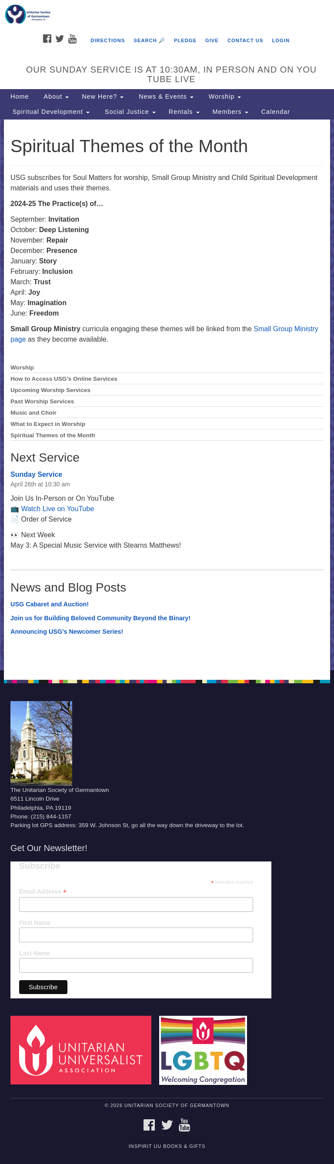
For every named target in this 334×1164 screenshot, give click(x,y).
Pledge (185, 40)
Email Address (43, 892)
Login (281, 40)
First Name (34, 922)
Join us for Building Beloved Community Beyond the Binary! (100, 618)
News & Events (165, 96)
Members (230, 111)
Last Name (34, 953)
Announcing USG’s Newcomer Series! (66, 631)
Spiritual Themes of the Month (52, 435)
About (55, 96)
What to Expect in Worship (47, 424)
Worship (224, 96)
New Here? (103, 96)
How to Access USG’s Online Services (63, 379)
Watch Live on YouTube (57, 508)
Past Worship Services (42, 401)
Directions (107, 40)
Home (19, 96)
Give (212, 40)
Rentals (184, 111)
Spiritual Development (50, 111)
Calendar (275, 111)
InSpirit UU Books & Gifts (167, 1146)
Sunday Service (36, 474)
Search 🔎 (149, 40)
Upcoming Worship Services (50, 390)
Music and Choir (33, 412)
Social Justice (129, 111)
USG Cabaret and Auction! (49, 604)
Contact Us (245, 40)
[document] (167, 395)
